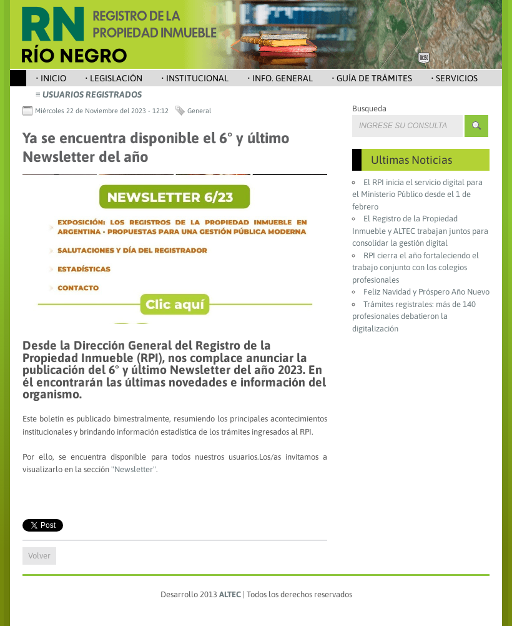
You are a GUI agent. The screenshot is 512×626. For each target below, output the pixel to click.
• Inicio (51, 78)
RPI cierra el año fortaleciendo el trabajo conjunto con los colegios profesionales (415, 268)
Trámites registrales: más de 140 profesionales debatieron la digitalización (414, 316)
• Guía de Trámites (372, 78)
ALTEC (230, 594)
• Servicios (454, 78)
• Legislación (113, 78)
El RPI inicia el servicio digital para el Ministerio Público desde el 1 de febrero (417, 194)
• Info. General (280, 78)
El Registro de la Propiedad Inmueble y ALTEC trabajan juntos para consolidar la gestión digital (420, 231)
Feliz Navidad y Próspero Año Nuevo (426, 291)
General (199, 110)
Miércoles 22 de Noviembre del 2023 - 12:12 (102, 110)
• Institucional (195, 78)
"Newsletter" (133, 469)
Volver (39, 555)
